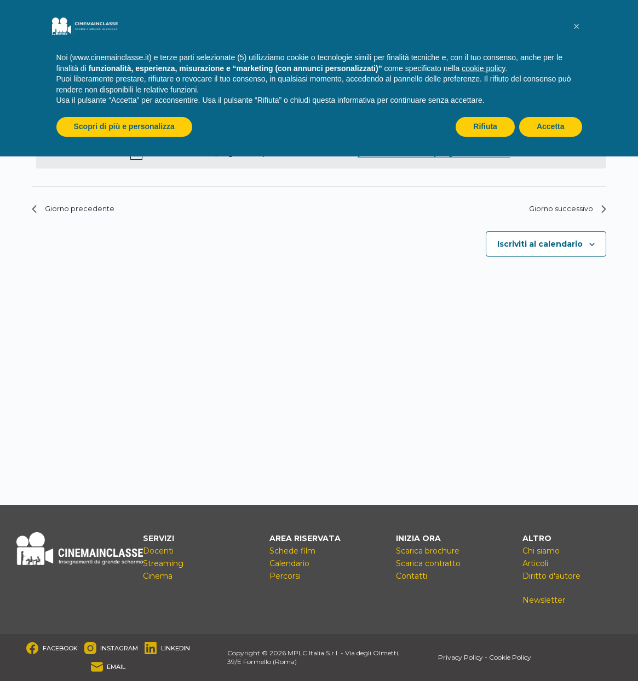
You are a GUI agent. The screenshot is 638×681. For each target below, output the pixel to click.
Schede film (292, 551)
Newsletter (543, 600)
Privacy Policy (460, 657)
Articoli (535, 563)
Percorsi (285, 576)
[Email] (108, 667)
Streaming (163, 563)
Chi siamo (541, 551)
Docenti (158, 551)
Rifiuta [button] (485, 126)
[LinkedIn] (167, 648)
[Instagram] (111, 648)
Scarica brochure (427, 551)
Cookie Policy (510, 657)
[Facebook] (52, 648)
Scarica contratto (428, 563)
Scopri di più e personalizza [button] (124, 126)
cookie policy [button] (483, 68)
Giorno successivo (561, 211)
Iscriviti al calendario (540, 248)
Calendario (289, 563)
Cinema (158, 576)
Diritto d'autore (551, 576)
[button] (576, 26)
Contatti (411, 576)
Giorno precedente (80, 211)
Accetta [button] (551, 126)
